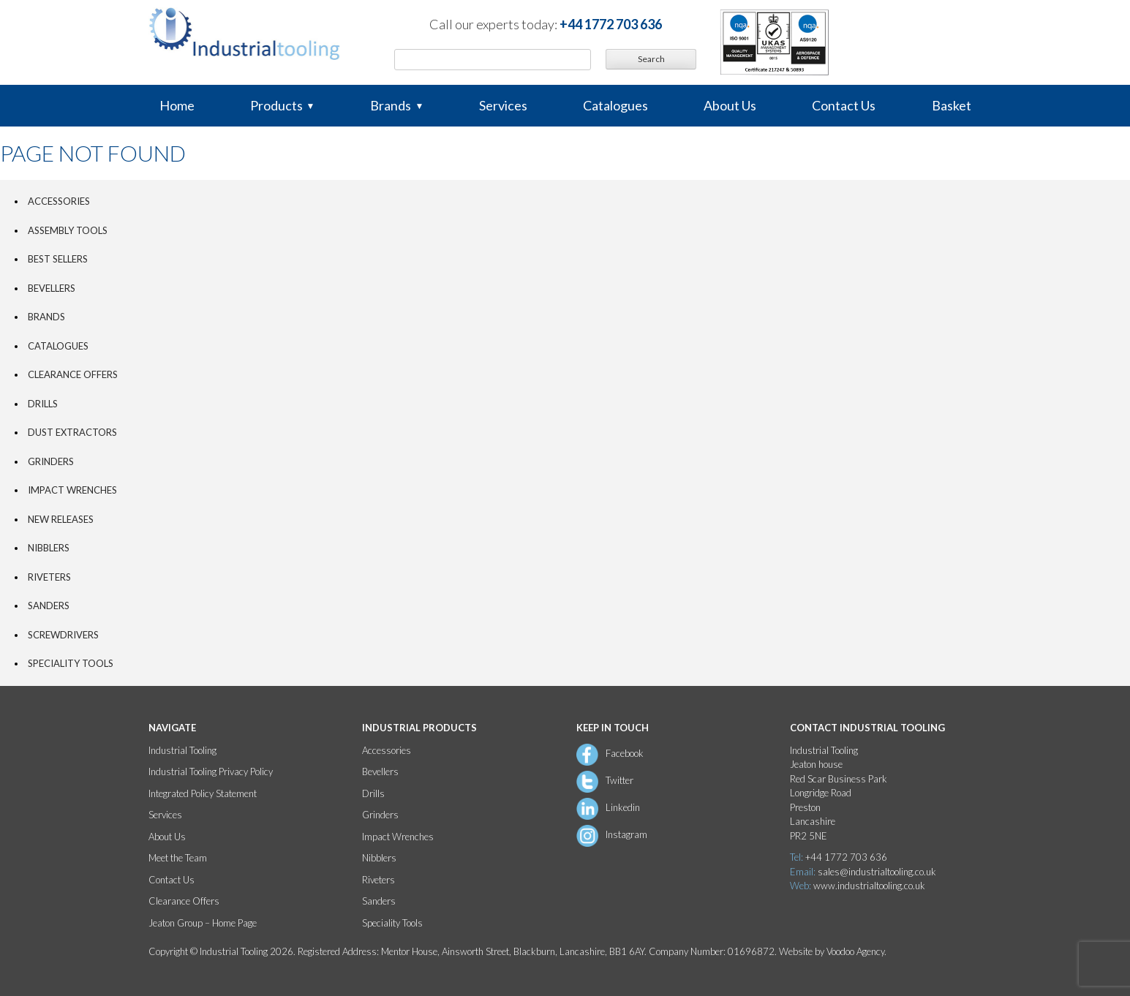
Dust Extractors (72, 432)
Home (177, 105)
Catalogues (615, 105)
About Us (730, 105)
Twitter (619, 780)
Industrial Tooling (182, 750)
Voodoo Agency (855, 951)
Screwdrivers (63, 635)
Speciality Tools (70, 663)
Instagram (626, 834)
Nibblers (48, 548)
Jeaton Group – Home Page (202, 923)
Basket (951, 105)
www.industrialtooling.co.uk (869, 885)
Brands (390, 105)
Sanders (48, 605)
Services (503, 105)
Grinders (51, 461)
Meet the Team (177, 858)
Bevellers (51, 288)
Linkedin (623, 807)
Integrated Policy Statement (202, 793)
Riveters (49, 577)
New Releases (61, 519)
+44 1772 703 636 (611, 24)
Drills (43, 404)
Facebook (625, 753)
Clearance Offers (73, 374)
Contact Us (843, 105)
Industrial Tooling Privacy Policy (210, 771)
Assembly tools (68, 230)
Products (276, 105)
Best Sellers (58, 259)
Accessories (59, 201)
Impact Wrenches (72, 490)
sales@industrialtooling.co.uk (877, 872)
